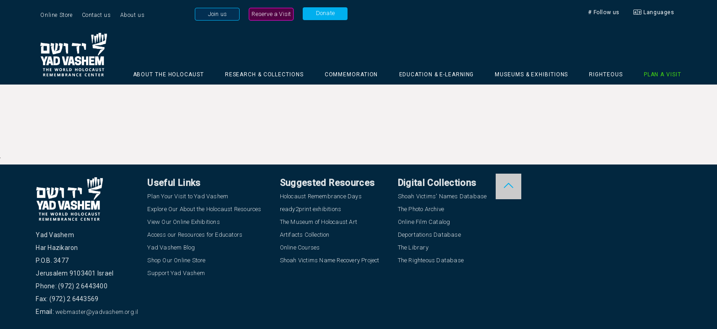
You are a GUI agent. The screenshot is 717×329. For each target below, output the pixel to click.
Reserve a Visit (271, 14)
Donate (325, 13)
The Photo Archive (421, 209)
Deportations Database (429, 234)
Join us (217, 14)
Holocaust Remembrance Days (321, 196)
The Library (413, 247)
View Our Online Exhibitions (183, 221)
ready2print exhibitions (311, 209)
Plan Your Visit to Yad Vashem (187, 196)
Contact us (96, 15)
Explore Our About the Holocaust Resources (204, 209)
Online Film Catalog (424, 221)
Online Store (56, 15)
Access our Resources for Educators (194, 234)
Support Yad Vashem (176, 273)
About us (132, 15)
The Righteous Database (431, 260)
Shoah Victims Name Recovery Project (330, 260)
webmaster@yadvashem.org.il (96, 311)
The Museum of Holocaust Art (318, 221)
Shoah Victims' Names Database (442, 196)
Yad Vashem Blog (171, 247)
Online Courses (300, 247)
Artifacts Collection (305, 234)
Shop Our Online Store (176, 260)
